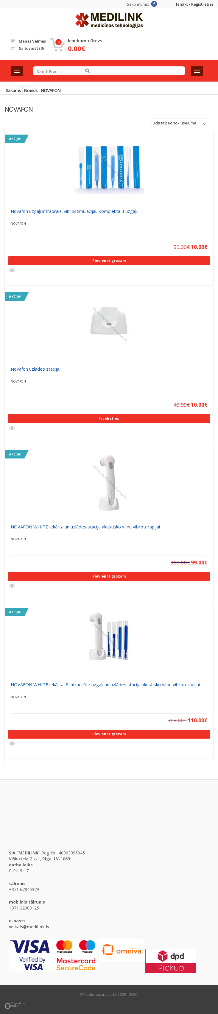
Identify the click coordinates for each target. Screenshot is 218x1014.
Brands (31, 90)
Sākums (13, 90)
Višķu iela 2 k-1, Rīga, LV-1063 (39, 859)
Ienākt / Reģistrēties (195, 4)
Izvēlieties (109, 418)
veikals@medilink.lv (29, 926)
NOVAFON (50, 90)
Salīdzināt (27, 48)
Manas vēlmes (28, 41)
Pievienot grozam (109, 260)
